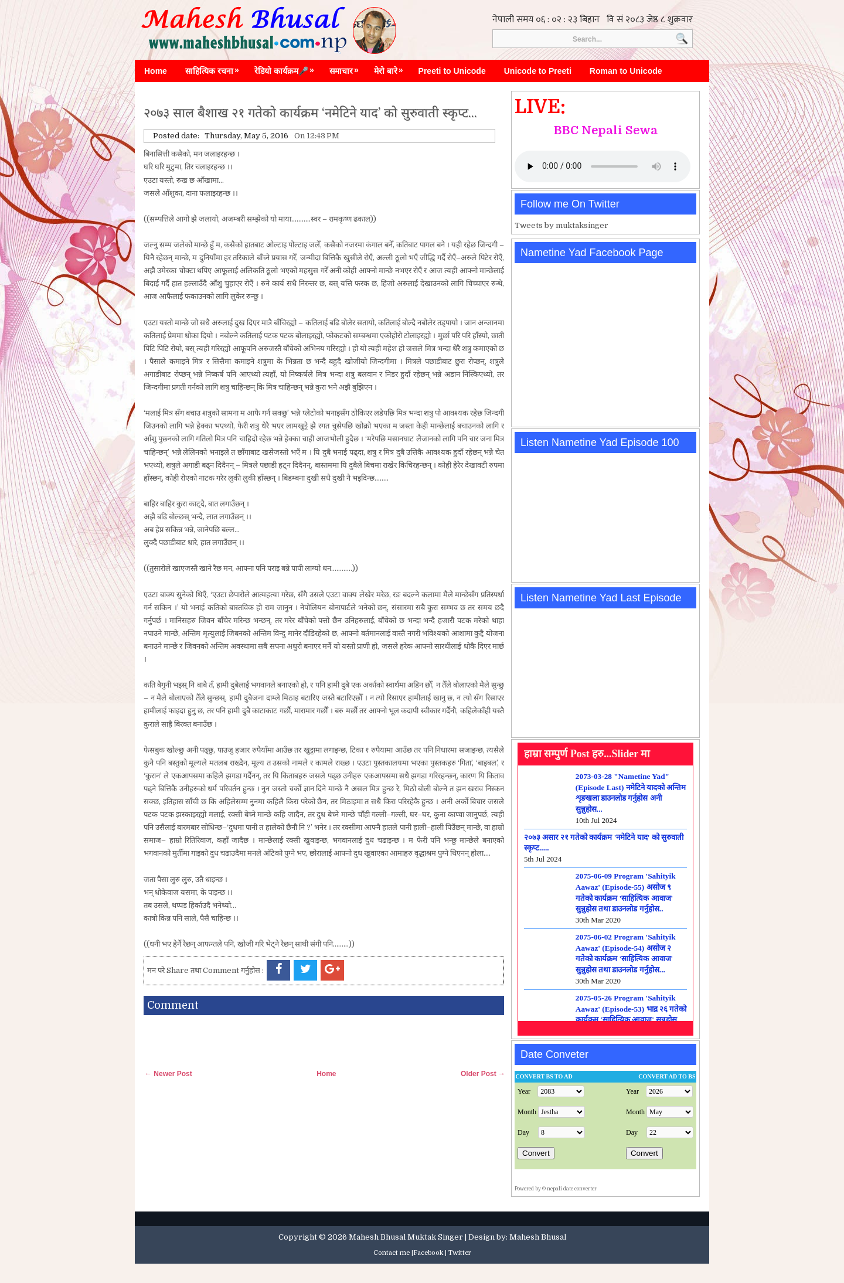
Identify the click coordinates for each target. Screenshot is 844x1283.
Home (155, 71)
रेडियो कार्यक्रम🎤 (287, 68)
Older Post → (483, 1074)
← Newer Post (168, 1074)
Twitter (459, 1253)
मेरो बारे (391, 68)
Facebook (428, 1253)
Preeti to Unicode (452, 71)
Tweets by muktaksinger (561, 225)
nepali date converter (572, 1189)
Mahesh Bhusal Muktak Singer (406, 1237)
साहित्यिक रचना (215, 68)
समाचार (347, 68)
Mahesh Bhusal (537, 1237)
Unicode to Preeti (537, 71)
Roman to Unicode (626, 71)
